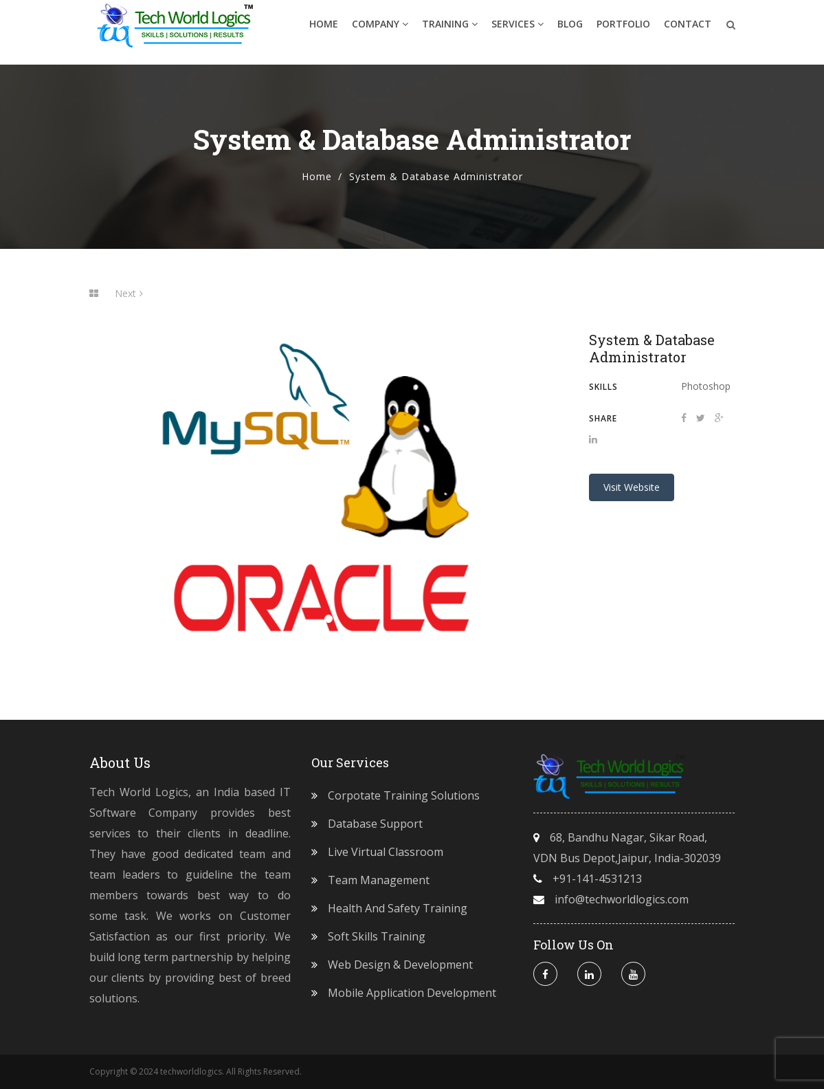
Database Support (375, 823)
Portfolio (623, 30)
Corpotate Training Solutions (404, 795)
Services (517, 30)
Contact (687, 30)
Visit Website (631, 487)
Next (129, 293)
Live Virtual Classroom (385, 851)
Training (450, 30)
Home (323, 30)
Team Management (379, 880)
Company (380, 30)
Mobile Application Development (412, 992)
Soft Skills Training (376, 936)
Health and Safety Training (397, 908)
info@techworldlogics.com (622, 899)
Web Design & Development (400, 964)
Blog (570, 30)
